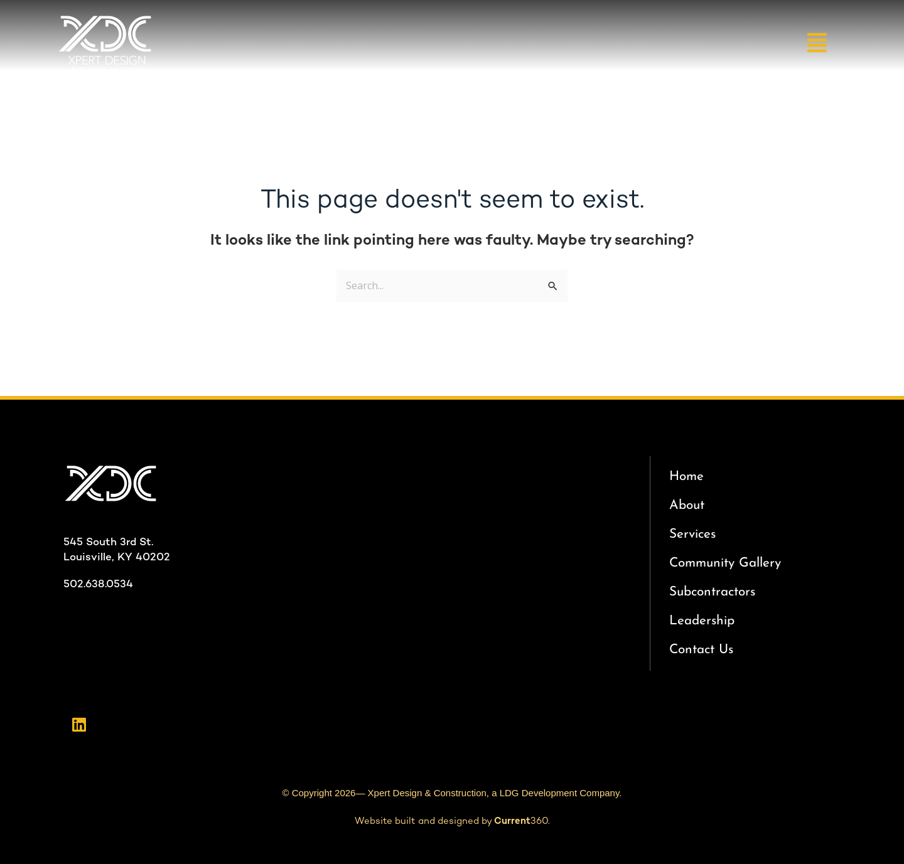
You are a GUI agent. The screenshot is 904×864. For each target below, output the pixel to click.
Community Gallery (725, 563)
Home (686, 476)
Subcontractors (712, 592)
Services (692, 534)
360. (522, 821)
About (686, 505)
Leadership (701, 620)
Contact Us (701, 649)
